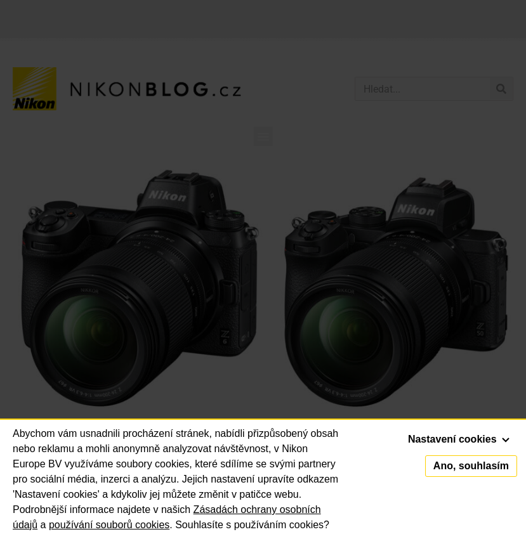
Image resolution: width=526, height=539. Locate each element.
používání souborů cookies (109, 524)
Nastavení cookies (459, 439)
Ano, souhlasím (471, 465)
